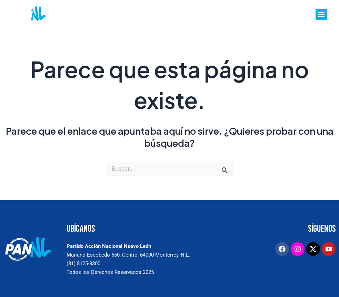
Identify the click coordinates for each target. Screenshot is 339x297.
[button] (321, 14)
